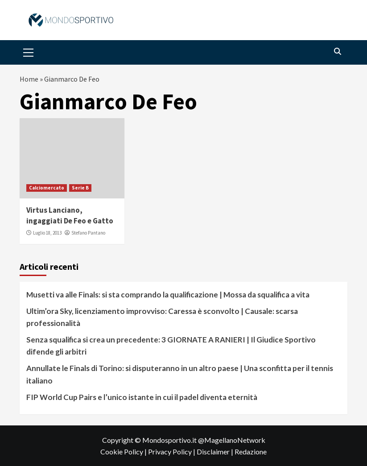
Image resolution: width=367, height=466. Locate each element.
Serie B (80, 188)
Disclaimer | (216, 451)
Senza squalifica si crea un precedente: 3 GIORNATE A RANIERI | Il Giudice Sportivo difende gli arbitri (171, 345)
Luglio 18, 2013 (47, 233)
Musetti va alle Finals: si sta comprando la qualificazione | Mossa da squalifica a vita (167, 294)
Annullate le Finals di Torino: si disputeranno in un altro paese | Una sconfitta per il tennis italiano (179, 374)
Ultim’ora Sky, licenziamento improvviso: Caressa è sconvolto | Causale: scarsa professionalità (162, 317)
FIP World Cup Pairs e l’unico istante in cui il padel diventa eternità (141, 397)
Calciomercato (46, 188)
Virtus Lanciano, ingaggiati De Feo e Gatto (69, 215)
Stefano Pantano (88, 233)
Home (29, 78)
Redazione (251, 451)
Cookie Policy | (124, 451)
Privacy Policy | (172, 451)
